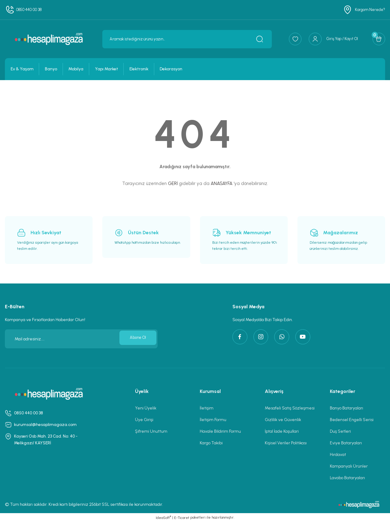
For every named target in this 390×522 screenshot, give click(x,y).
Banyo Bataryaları (346, 408)
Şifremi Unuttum (151, 431)
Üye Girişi (144, 419)
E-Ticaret (181, 518)
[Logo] (49, 39)
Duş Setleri (340, 431)
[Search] (180, 39)
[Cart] (377, 39)
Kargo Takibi (211, 443)
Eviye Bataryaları (346, 443)
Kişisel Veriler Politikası (286, 443)
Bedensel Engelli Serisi (352, 419)
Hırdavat (338, 454)
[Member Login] (327, 39)
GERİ (173, 183)
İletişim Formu (213, 419)
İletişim (206, 408)
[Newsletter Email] (81, 338)
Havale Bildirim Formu (220, 431)
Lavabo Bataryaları (347, 477)
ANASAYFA (221, 183)
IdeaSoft (163, 517)
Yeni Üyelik (145, 408)
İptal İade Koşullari (282, 431)
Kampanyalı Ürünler (349, 466)
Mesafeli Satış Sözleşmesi (290, 408)
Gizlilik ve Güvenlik (283, 419)
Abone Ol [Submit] (136, 338)
